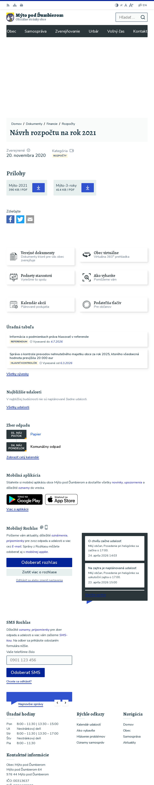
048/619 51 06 (17, 717)
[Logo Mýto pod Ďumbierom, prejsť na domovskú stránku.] (34, 17)
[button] (57, 622)
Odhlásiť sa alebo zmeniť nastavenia (39, 499)
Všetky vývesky (17, 293)
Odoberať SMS (25, 592)
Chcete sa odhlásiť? (19, 601)
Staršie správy (95, 514)
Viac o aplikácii (17, 428)
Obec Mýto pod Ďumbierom (123, 769)
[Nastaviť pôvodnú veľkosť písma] (126, 5)
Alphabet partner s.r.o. (127, 763)
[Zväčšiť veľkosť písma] (131, 5)
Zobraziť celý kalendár (22, 376)
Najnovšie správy (30, 623)
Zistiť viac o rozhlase (39, 491)
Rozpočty (59, 74)
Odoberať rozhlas (39, 482)
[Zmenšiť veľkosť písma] (121, 5)
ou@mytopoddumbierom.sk (26, 722)
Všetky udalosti (17, 326)
